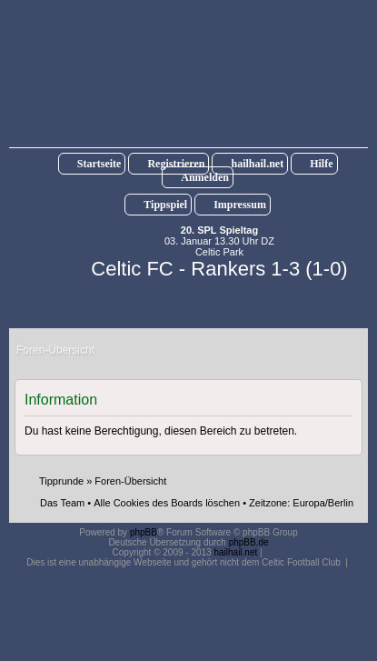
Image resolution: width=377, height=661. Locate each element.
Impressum (239, 204)
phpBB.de (249, 542)
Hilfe (321, 163)
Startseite (99, 163)
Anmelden (205, 177)
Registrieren (175, 163)
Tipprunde (61, 481)
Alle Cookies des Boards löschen (167, 502)
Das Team (62, 502)
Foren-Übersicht (130, 481)
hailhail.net (257, 163)
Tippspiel (165, 204)
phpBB (143, 532)
